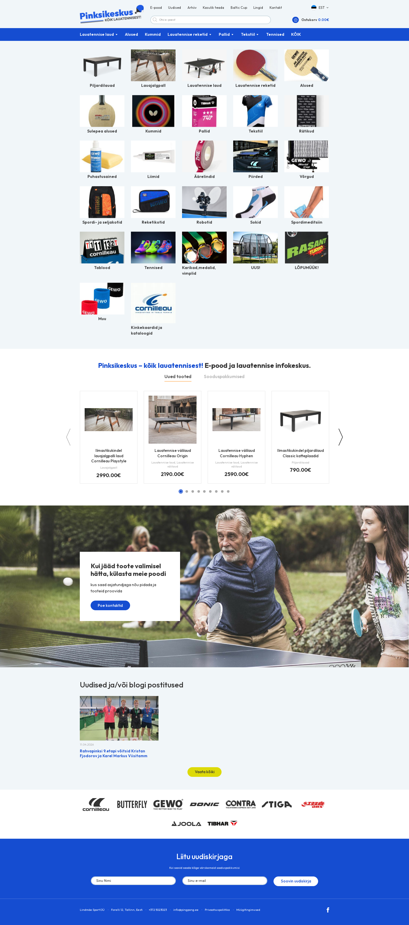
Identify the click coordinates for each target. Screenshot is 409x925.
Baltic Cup (239, 9)
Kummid (153, 38)
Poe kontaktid (105, 608)
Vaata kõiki (204, 773)
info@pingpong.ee (186, 909)
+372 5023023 (158, 909)
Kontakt (276, 9)
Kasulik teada (213, 9)
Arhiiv (192, 9)
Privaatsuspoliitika (217, 909)
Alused (131, 38)
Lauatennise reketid (188, 38)
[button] (320, 9)
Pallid (224, 38)
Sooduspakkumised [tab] (224, 380)
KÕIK (296, 38)
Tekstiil (248, 38)
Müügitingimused (248, 909)
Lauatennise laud (97, 38)
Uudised (174, 9)
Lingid (258, 9)
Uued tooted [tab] (177, 380)
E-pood (156, 9)
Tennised (275, 38)
